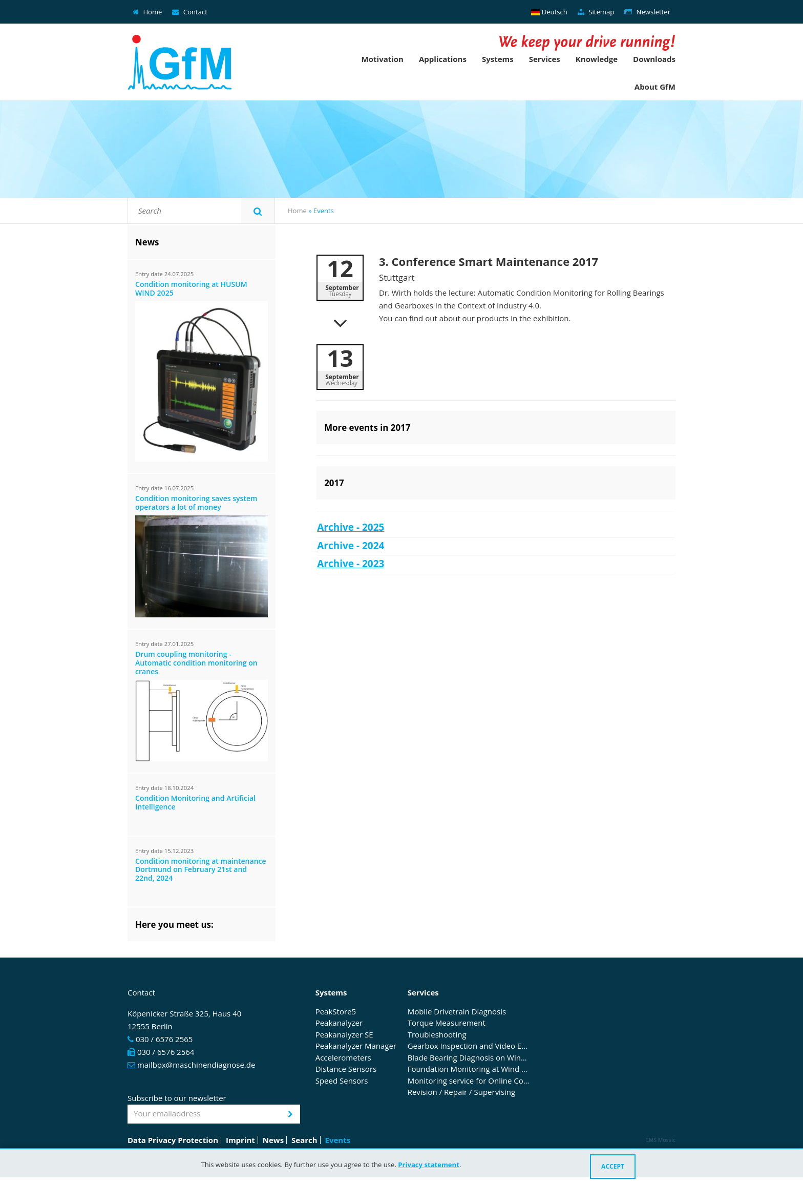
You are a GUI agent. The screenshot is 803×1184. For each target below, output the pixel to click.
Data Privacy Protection (173, 1140)
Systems (498, 59)
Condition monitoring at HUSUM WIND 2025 (191, 289)
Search (304, 1140)
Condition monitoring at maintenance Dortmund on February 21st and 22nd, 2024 (200, 870)
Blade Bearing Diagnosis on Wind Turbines (469, 1058)
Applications (443, 59)
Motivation (383, 59)
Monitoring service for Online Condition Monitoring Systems (469, 1081)
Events (338, 1140)
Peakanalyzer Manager (355, 1046)
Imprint (240, 1140)
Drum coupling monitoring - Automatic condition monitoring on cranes (196, 663)
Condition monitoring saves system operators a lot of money (196, 503)
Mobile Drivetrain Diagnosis (457, 1011)
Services (544, 59)
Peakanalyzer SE (344, 1035)
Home (147, 11)
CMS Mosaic (660, 1140)
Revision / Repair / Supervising (462, 1092)
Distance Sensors (346, 1069)
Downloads (654, 59)
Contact (189, 11)
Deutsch (549, 11)
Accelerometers (343, 1058)
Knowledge (597, 59)
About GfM (655, 86)
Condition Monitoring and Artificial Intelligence (195, 803)
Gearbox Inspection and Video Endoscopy (469, 1046)
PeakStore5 (335, 1011)
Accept (612, 1166)
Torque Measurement (446, 1023)
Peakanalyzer (339, 1023)
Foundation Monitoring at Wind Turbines (469, 1069)
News (273, 1140)
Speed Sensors (341, 1081)
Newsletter (647, 11)
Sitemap (596, 11)
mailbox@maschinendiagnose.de (196, 1065)
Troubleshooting (437, 1035)
